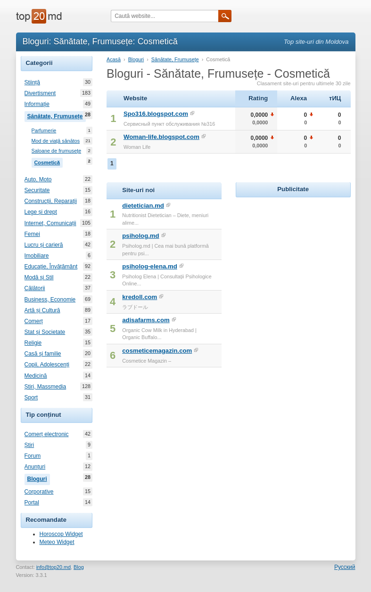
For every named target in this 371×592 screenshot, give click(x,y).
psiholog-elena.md (149, 266)
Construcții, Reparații (51, 201)
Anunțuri (35, 466)
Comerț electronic (47, 434)
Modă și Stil (39, 277)
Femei (32, 234)
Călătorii (35, 288)
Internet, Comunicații (50, 223)
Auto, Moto (38, 179)
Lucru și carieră (44, 245)
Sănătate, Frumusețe (56, 115)
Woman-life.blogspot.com (161, 136)
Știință (32, 82)
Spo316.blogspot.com (156, 113)
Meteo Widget (57, 542)
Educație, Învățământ (51, 266)
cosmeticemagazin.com (157, 350)
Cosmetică (48, 161)
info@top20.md (53, 567)
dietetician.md (143, 205)
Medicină (36, 376)
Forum (33, 456)
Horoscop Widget (61, 534)
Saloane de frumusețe (57, 150)
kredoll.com (139, 296)
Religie (33, 343)
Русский (344, 567)
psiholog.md (140, 235)
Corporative (39, 491)
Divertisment (40, 93)
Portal (32, 502)
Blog (79, 567)
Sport (31, 397)
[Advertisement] (303, 258)
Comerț (34, 321)
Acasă (114, 59)
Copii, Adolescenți (47, 364)
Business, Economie (50, 299)
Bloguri (38, 478)
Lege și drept (41, 212)
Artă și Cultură (42, 310)
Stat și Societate (45, 332)
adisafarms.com (145, 320)
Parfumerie (44, 130)
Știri (29, 445)
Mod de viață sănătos (56, 141)
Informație (37, 104)
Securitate (37, 190)
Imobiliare (37, 256)
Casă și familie (43, 353)
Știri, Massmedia (45, 386)
